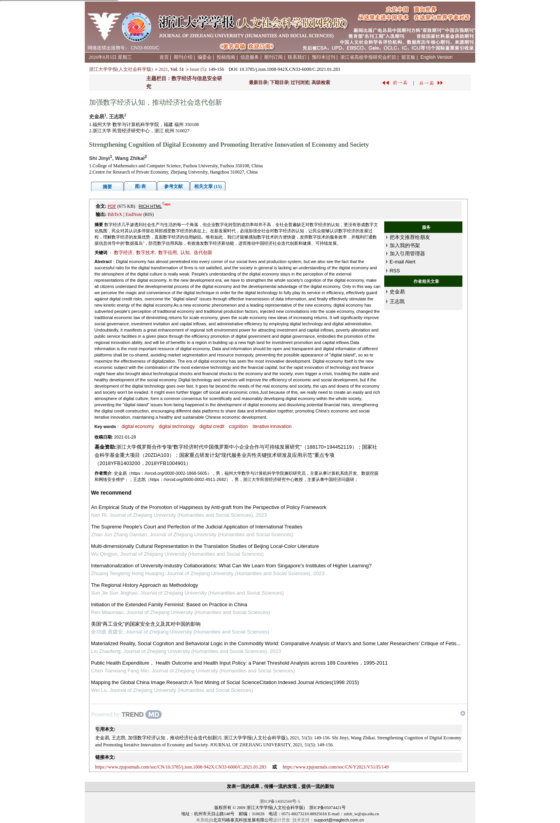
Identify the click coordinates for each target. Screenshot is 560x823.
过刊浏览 (299, 82)
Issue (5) (198, 69)
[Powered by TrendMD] (126, 714)
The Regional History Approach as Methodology (144, 585)
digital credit (212, 426)
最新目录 (258, 82)
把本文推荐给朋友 (410, 237)
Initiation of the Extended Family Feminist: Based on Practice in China (169, 604)
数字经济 (123, 252)
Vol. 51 (177, 69)
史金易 (397, 292)
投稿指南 (226, 57)
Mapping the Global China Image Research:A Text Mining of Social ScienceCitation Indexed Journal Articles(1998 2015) (225, 682)
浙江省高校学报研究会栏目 (368, 57)
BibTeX (115, 214)
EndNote (134, 214)
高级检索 (321, 82)
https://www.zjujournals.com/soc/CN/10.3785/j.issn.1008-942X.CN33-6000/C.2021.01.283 (180, 767)
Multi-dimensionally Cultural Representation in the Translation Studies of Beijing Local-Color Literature (205, 546)
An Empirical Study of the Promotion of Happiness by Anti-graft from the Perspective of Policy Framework (208, 507)
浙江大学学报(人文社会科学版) (121, 69)
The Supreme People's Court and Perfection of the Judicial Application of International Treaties (197, 527)
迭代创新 (203, 252)
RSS (395, 271)
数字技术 (145, 252)
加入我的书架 (405, 245)
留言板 (408, 57)
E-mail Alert (402, 262)
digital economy (137, 426)
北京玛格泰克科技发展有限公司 (243, 820)
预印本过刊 (323, 57)
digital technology (177, 426)
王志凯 (397, 301)
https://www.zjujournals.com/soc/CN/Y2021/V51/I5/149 (336, 767)
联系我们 (297, 57)
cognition (238, 426)
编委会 (205, 57)
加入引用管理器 (407, 253)
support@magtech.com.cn (339, 820)
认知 (185, 252)
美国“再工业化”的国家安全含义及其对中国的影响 (146, 624)
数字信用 (167, 252)
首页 (164, 57)
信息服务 (249, 57)
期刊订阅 (273, 57)
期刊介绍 (183, 57)
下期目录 (279, 82)
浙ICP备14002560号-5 (280, 801)
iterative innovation (272, 426)
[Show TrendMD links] (463, 713)
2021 (163, 69)
